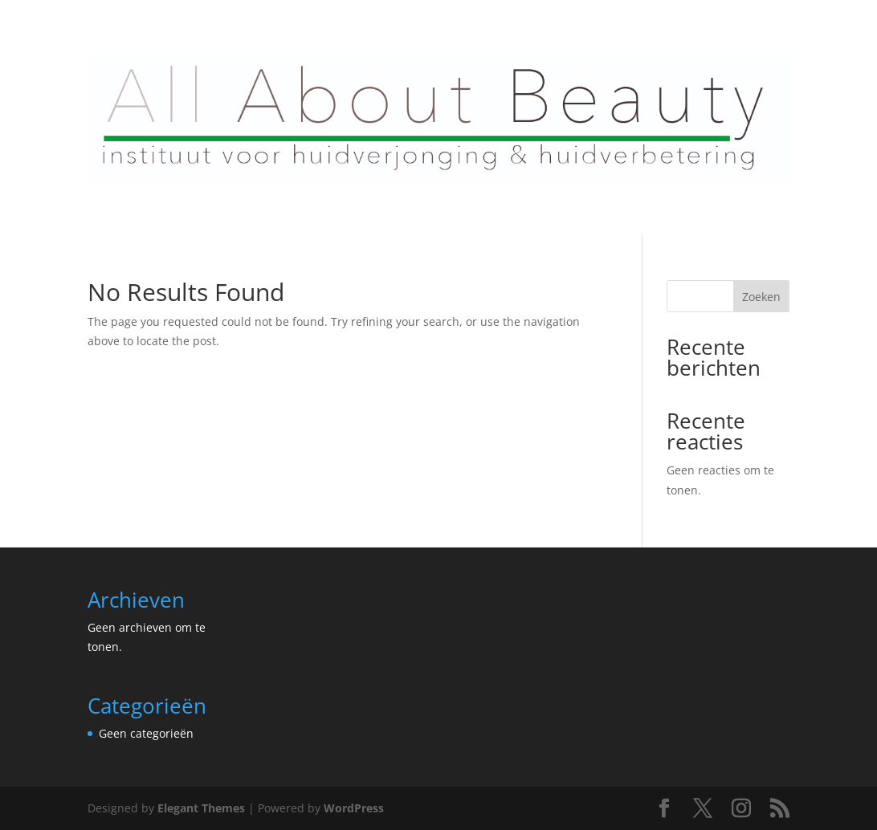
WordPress (354, 808)
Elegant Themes (201, 808)
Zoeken (761, 296)
